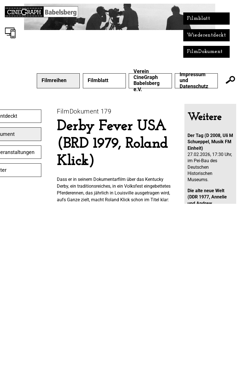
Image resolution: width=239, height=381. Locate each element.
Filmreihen (54, 80)
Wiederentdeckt (206, 35)
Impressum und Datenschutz (194, 80)
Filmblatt (198, 18)
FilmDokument (205, 51)
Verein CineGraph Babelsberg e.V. (147, 80)
